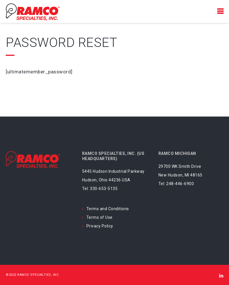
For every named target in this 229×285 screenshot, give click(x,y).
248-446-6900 (180, 183)
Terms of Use (99, 217)
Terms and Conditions (107, 208)
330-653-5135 (104, 188)
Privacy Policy (99, 226)
